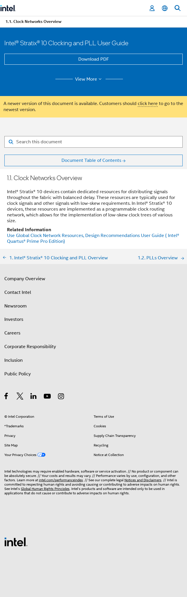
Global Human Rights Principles (45, 488)
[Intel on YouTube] (47, 397)
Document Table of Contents (91, 160)
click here (148, 103)
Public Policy (17, 374)
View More (89, 79)
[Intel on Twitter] (20, 397)
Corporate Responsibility (30, 347)
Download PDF (93, 59)
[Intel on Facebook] (6, 397)
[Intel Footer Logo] (16, 541)
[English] (164, 8)
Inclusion (13, 360)
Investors (13, 319)
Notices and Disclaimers (142, 480)
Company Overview (24, 279)
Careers (12, 333)
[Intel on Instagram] (61, 397)
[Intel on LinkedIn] (33, 397)
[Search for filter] (93, 142)
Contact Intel (17, 292)
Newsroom (15, 306)
